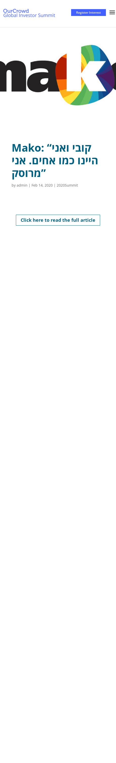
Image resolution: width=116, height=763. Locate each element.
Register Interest (88, 12)
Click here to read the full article (58, 220)
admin (22, 185)
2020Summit (67, 185)
